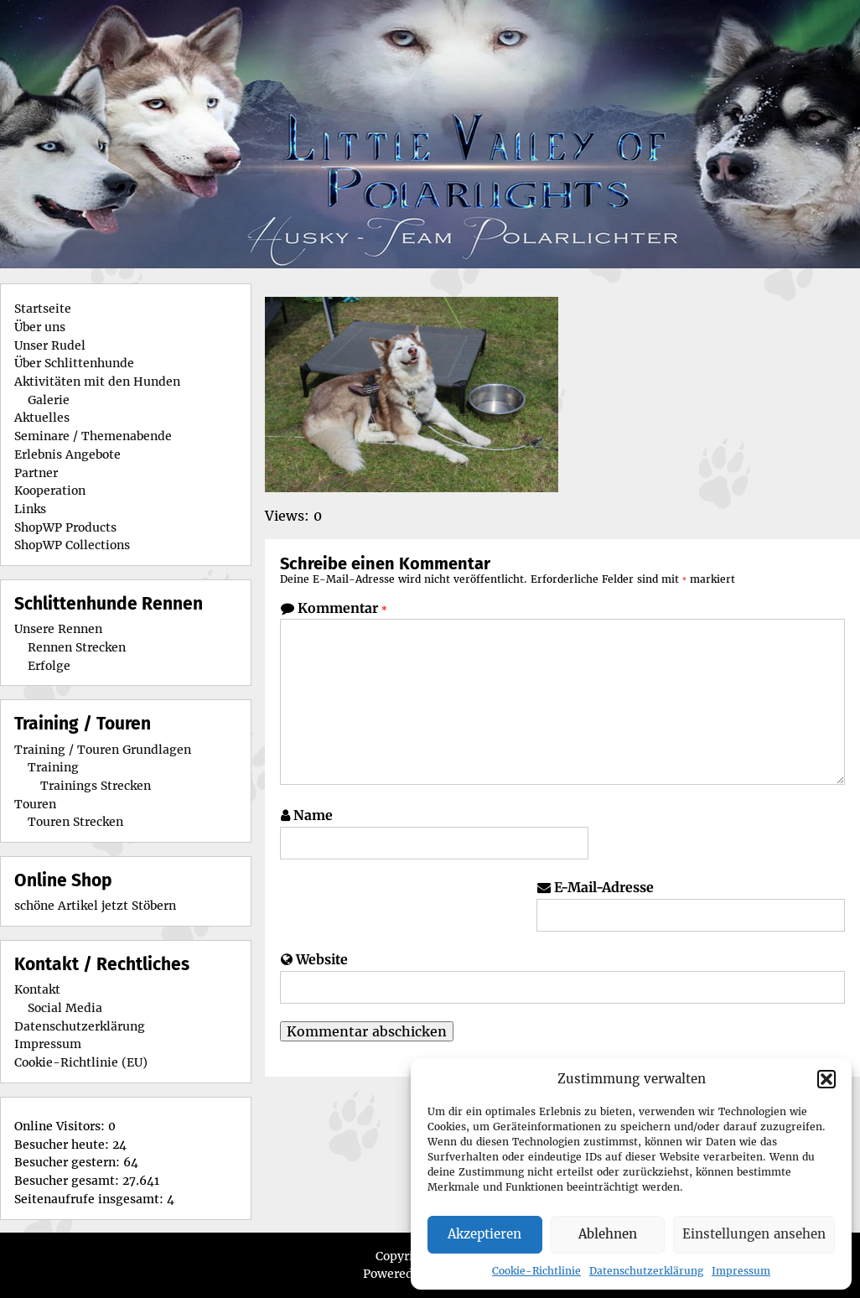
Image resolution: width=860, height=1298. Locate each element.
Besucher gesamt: (68, 1180)
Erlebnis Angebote (67, 454)
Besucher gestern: (68, 1162)
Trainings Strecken (95, 785)
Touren (35, 804)
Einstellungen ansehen (754, 1234)
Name (313, 815)
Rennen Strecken (77, 647)
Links (30, 509)
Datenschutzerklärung (646, 1270)
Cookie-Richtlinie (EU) (81, 1062)
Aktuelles (42, 417)
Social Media (65, 1007)
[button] (826, 1079)
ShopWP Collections (72, 545)
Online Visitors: (61, 1126)
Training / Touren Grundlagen (102, 749)
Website (322, 959)
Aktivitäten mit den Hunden (97, 381)
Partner (36, 472)
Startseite (42, 308)
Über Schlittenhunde (74, 363)
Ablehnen (607, 1234)
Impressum (741, 1270)
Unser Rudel (49, 345)
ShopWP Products (65, 527)
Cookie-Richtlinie (536, 1270)
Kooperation (49, 490)
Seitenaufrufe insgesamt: (90, 1199)
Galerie (49, 400)
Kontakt (37, 989)
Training (53, 767)
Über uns (39, 327)
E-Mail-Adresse (604, 887)
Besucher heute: (63, 1144)
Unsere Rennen (58, 628)
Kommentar (342, 607)
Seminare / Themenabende (93, 436)
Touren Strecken (75, 821)
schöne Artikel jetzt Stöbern (95, 905)
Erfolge (49, 665)
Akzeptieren (484, 1234)
